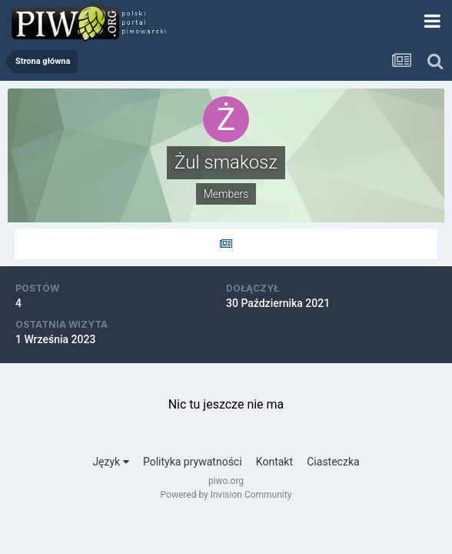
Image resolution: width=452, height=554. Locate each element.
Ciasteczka (333, 462)
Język (110, 462)
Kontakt (274, 462)
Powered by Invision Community (226, 494)
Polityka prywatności (192, 462)
